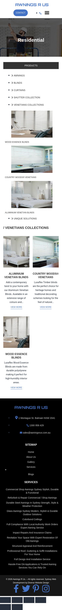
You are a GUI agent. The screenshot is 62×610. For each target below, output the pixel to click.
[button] (47, 12)
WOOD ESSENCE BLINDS (17, 142)
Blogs (31, 474)
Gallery (31, 462)
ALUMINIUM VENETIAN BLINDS (19, 212)
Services (31, 469)
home (31, 452)
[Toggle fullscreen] (17, 600)
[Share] (28, 600)
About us (31, 457)
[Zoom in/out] (5, 600)
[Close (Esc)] (40, 600)
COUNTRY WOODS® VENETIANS (20, 177)
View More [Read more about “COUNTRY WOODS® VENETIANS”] (45, 307)
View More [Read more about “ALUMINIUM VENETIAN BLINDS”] (16, 307)
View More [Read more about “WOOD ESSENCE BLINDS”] (16, 387)
